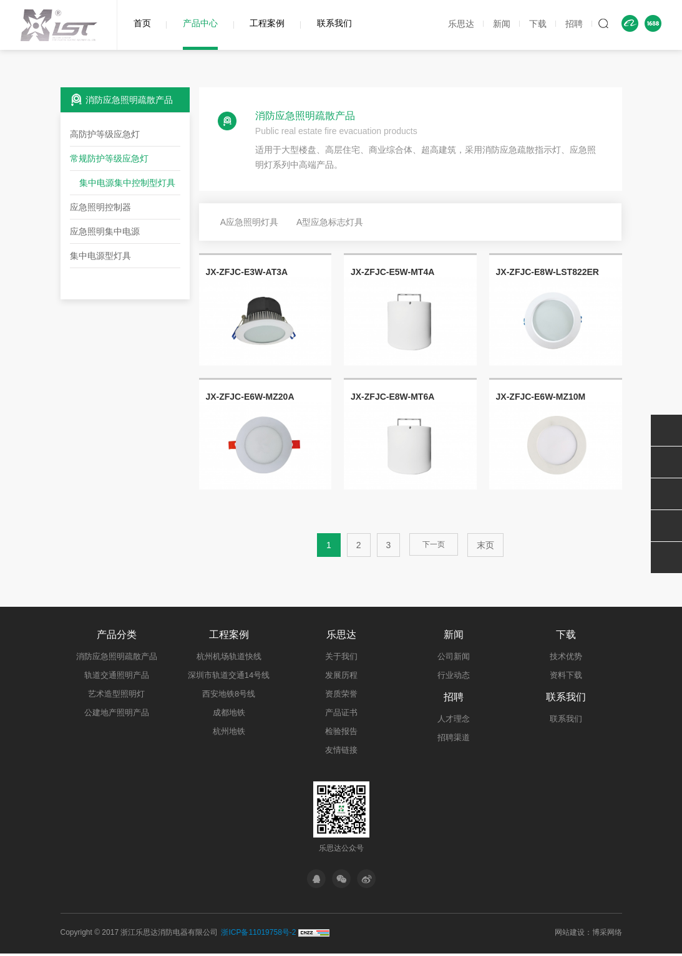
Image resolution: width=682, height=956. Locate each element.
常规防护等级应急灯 (109, 158)
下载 (538, 24)
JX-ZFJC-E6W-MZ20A (249, 397)
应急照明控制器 (100, 207)
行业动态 (453, 675)
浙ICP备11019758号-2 (258, 934)
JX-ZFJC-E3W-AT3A (246, 272)
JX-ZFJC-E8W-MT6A (392, 397)
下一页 (434, 545)
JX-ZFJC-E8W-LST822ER (547, 272)
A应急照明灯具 (249, 222)
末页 (484, 545)
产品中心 (200, 23)
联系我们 (334, 23)
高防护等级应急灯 (105, 134)
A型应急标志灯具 (329, 222)
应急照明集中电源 (105, 231)
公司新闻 (453, 656)
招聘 (574, 24)
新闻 (501, 24)
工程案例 (267, 23)
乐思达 (461, 24)
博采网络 (607, 934)
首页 (142, 23)
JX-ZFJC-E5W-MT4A (392, 272)
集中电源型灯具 (100, 256)
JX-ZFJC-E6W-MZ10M (541, 397)
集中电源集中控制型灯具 (127, 183)
